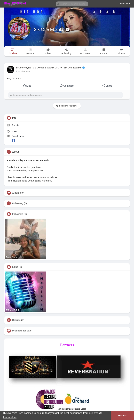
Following (17, 203)
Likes (15, 267)
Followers (17, 214)
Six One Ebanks (49, 29)
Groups (16, 320)
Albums (16, 192)
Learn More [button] (9, 417)
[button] (72, 3)
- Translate (25, 71)
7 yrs (18, 71)
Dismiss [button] (122, 415)
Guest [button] (125, 3)
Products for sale (21, 330)
